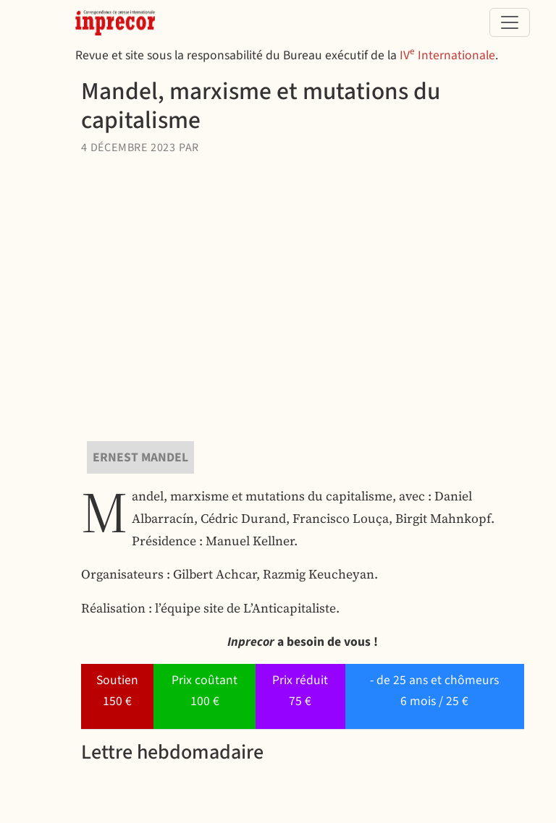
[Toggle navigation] (509, 22)
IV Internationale (447, 55)
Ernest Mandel (140, 457)
